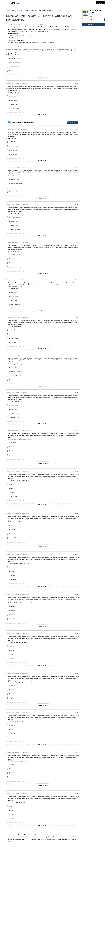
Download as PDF (93, 24)
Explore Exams (26, 4)
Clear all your (23, 122)
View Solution (43, 77)
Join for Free (72, 122)
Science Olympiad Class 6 (96, 11)
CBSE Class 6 (10, 10)
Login (90, 3)
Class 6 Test (19, 10)
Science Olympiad (30, 10)
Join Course (93, 20)
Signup (100, 3)
